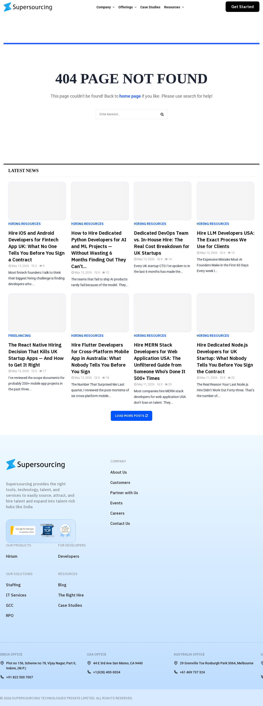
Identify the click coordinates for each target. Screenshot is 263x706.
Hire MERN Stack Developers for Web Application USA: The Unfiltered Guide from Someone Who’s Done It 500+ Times (159, 361)
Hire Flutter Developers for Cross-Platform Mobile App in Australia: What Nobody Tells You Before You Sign (100, 358)
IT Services (16, 595)
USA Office (96, 654)
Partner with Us (124, 492)
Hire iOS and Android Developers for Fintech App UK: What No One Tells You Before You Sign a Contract (36, 246)
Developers (68, 556)
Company (103, 7)
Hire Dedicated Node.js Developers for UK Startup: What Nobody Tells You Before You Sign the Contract (225, 358)
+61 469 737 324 (189, 672)
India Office (11, 654)
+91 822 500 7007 (16, 677)
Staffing (13, 584)
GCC (9, 605)
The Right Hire (71, 595)
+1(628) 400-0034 (103, 672)
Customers (120, 482)
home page (130, 96)
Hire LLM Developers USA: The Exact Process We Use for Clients (225, 239)
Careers (117, 513)
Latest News (23, 170)
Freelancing (19, 335)
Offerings (125, 7)
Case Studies (150, 7)
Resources (172, 7)
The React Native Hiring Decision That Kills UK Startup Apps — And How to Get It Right (36, 355)
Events (116, 503)
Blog (62, 584)
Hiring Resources (24, 224)
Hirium (11, 556)
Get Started (242, 6)
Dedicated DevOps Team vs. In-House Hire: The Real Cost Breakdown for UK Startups (161, 243)
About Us (118, 472)
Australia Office (189, 654)
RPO (10, 615)
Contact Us (120, 523)
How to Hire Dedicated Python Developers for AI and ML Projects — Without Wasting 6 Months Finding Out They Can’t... (98, 249)
